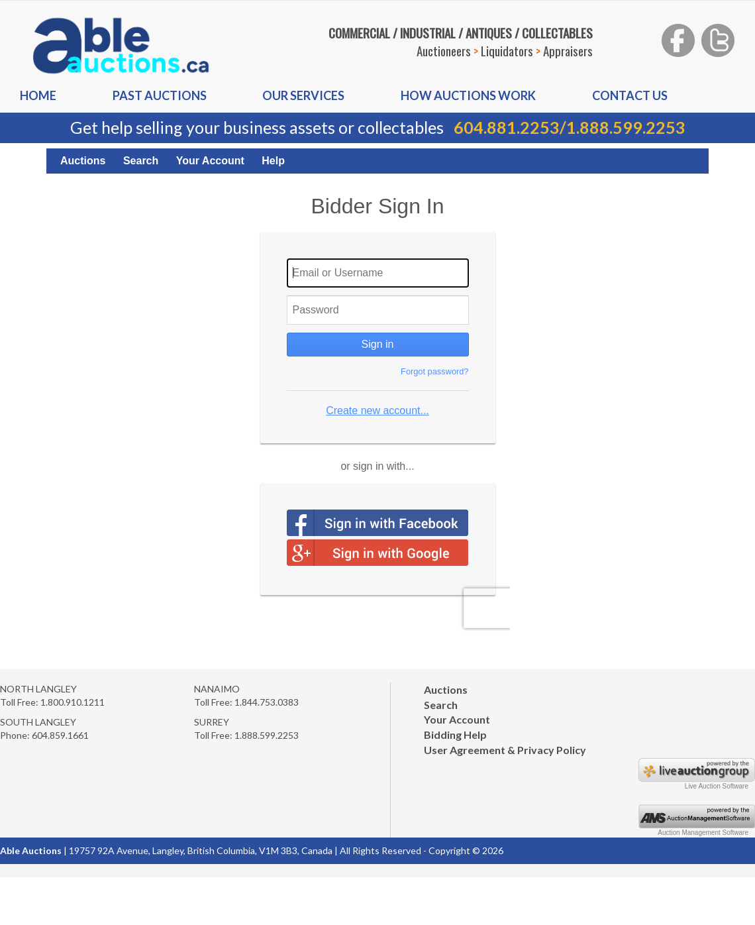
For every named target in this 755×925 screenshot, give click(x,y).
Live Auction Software (716, 786)
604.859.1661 (60, 735)
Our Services (303, 95)
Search (140, 160)
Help (273, 160)
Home (38, 95)
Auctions (82, 160)
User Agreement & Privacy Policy (505, 749)
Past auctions (160, 95)
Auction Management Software (703, 832)
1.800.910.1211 (72, 702)
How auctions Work (468, 95)
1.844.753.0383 (266, 702)
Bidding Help (455, 734)
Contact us (630, 95)
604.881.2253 (507, 127)
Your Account (210, 160)
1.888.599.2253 (625, 127)
